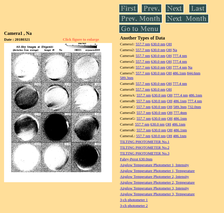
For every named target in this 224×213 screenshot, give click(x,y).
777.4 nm (180, 55)
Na (175, 50)
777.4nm (180, 112)
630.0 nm (158, 44)
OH (169, 44)
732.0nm (194, 107)
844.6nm (193, 73)
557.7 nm (143, 44)
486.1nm (179, 73)
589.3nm (126, 78)
